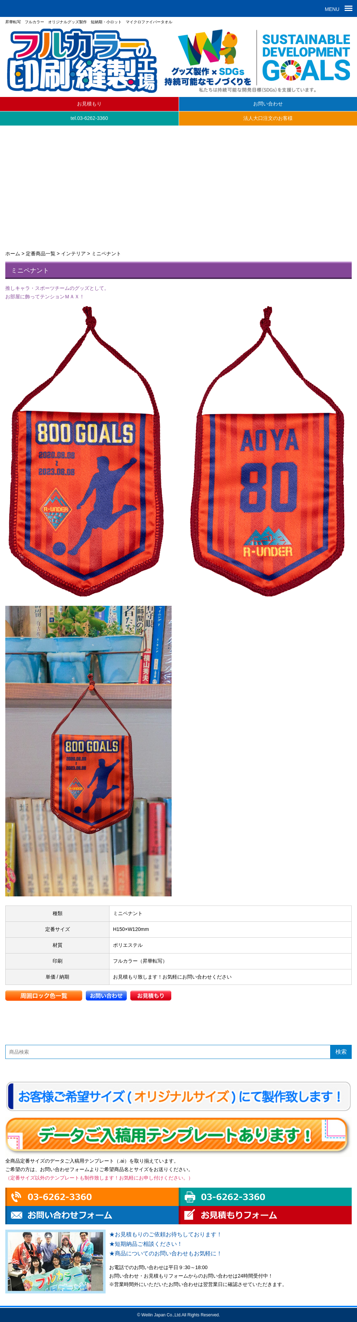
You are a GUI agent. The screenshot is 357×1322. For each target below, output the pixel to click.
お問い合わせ (268, 103)
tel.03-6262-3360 (89, 118)
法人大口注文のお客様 (268, 118)
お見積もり (89, 103)
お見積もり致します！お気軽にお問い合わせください (172, 976)
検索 (341, 1052)
